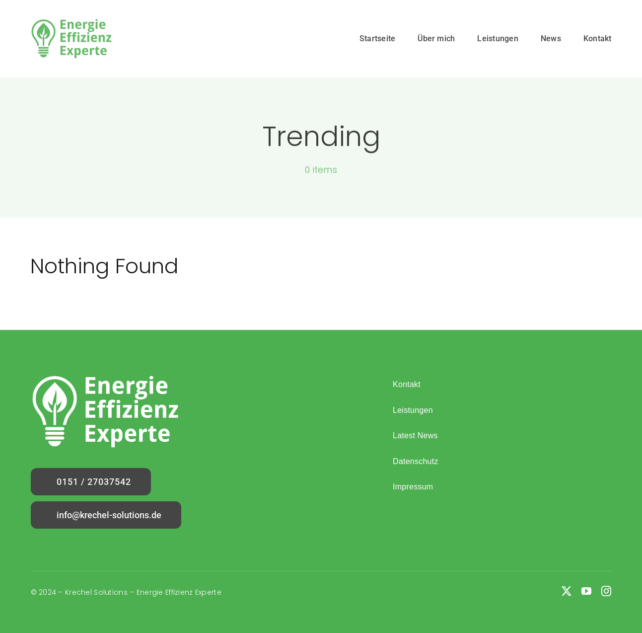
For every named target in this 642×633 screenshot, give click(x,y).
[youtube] (586, 591)
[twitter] (566, 591)
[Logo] (71, 23)
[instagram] (606, 591)
